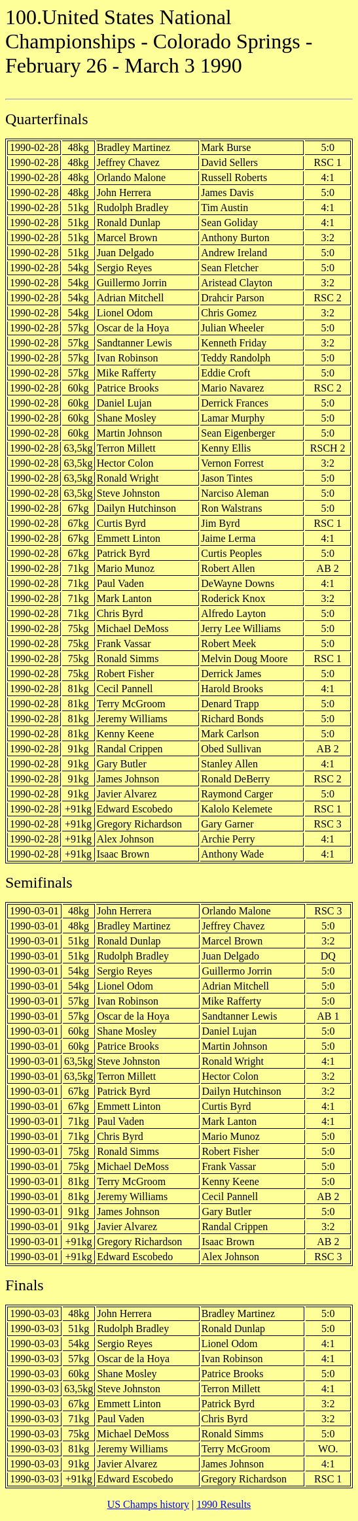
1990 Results (223, 1504)
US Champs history (148, 1504)
